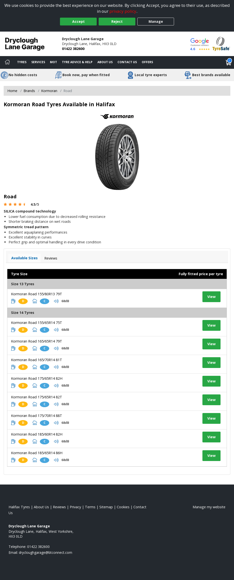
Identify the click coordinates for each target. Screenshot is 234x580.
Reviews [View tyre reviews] (50, 258)
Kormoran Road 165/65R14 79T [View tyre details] (36, 341)
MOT (53, 62)
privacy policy (122, 11)
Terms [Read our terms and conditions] (90, 507)
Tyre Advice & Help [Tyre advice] (77, 62)
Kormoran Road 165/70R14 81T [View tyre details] (36, 359)
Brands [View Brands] (29, 90)
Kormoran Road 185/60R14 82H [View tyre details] (36, 434)
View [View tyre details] (211, 296)
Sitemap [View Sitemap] (106, 507)
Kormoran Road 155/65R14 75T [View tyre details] (36, 322)
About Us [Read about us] (41, 507)
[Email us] (45, 552)
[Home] (7, 62)
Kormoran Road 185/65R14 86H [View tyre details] (36, 452)
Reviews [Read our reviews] (59, 507)
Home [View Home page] (12, 90)
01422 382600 (73, 48)
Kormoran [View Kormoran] (49, 90)
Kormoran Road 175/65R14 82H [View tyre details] (36, 378)
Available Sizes (24, 258)
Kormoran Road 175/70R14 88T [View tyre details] (36, 415)
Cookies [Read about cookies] (123, 507)
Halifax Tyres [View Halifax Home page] (19, 507)
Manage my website (209, 507)
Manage (156, 21)
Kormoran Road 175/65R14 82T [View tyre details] (36, 397)
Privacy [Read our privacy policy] (75, 507)
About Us (105, 62)
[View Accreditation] (221, 43)
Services (38, 62)
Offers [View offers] (147, 62)
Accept (78, 21)
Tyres (21, 62)
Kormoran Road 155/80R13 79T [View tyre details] (36, 294)
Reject (117, 21)
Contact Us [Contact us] (127, 62)
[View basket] (228, 62)
